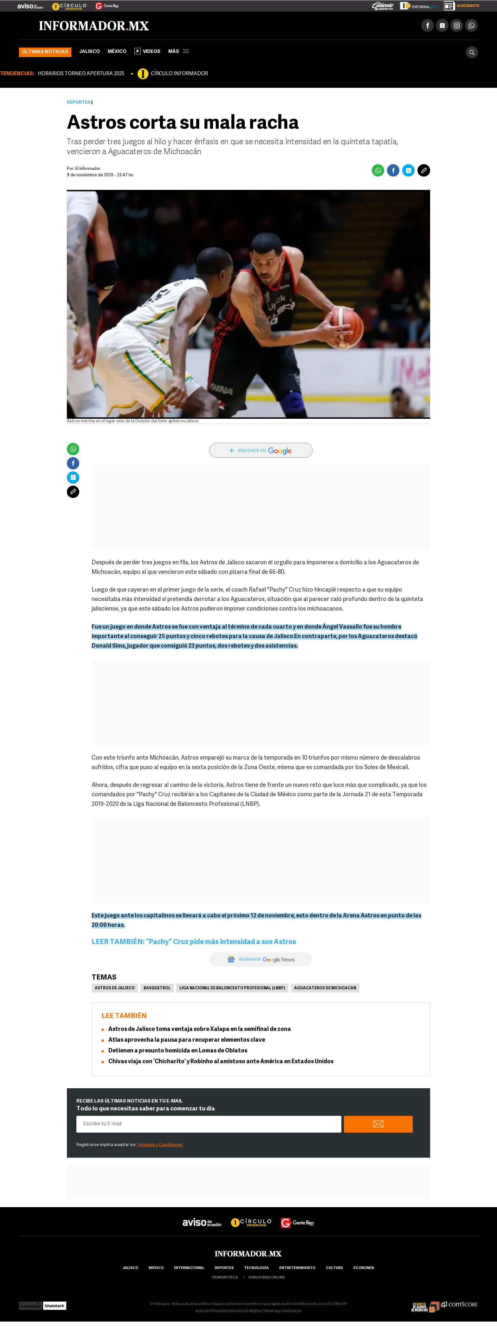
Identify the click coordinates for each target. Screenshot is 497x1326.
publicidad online (266, 1277)
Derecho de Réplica (245, 1311)
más (178, 51)
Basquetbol (157, 988)
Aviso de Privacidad (211, 1311)
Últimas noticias (45, 52)
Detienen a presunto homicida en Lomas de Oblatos (177, 1051)
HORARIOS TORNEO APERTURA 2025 (81, 73)
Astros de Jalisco (115, 988)
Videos (147, 51)
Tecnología (256, 1268)
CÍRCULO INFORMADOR (179, 73)
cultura (334, 1268)
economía (363, 1268)
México (117, 51)
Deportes (78, 102)
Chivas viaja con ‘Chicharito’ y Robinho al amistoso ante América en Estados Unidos (220, 1062)
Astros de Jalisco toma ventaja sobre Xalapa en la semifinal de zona (199, 1029)
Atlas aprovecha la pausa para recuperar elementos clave (186, 1040)
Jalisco (89, 51)
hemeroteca (225, 1277)
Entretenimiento (297, 1268)
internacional (189, 1268)
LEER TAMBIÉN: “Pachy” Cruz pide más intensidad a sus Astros (194, 942)
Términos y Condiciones (160, 1145)
